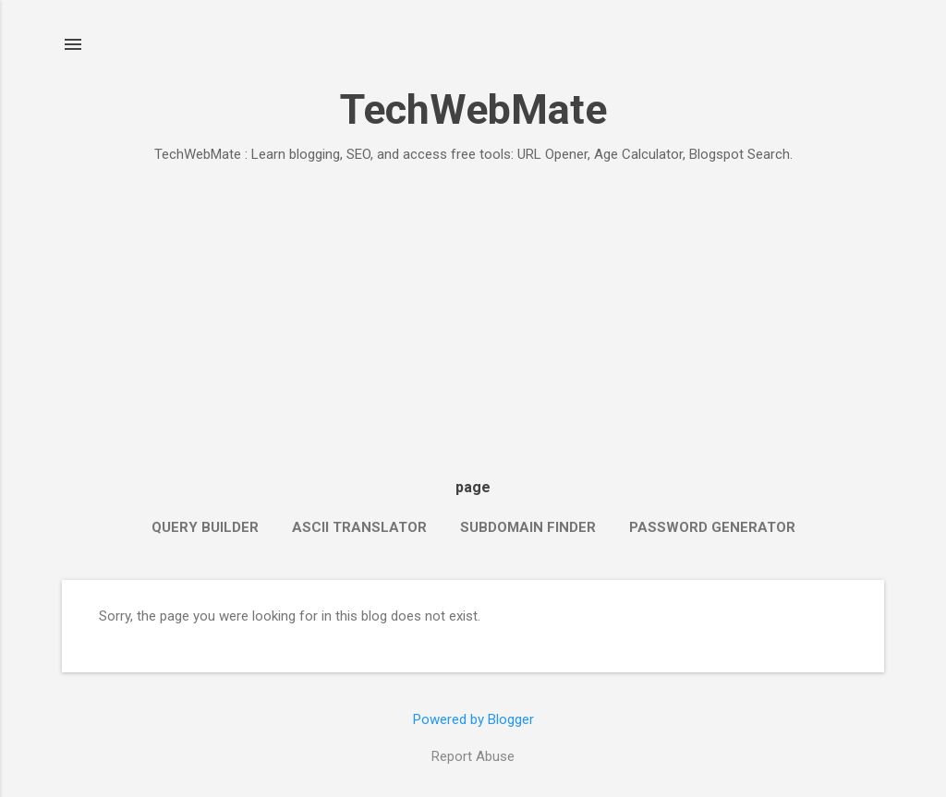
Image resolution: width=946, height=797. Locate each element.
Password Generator (712, 527)
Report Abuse (473, 756)
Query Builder (205, 527)
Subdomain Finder (528, 527)
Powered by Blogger (473, 719)
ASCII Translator (359, 527)
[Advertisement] (473, 316)
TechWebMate (473, 109)
